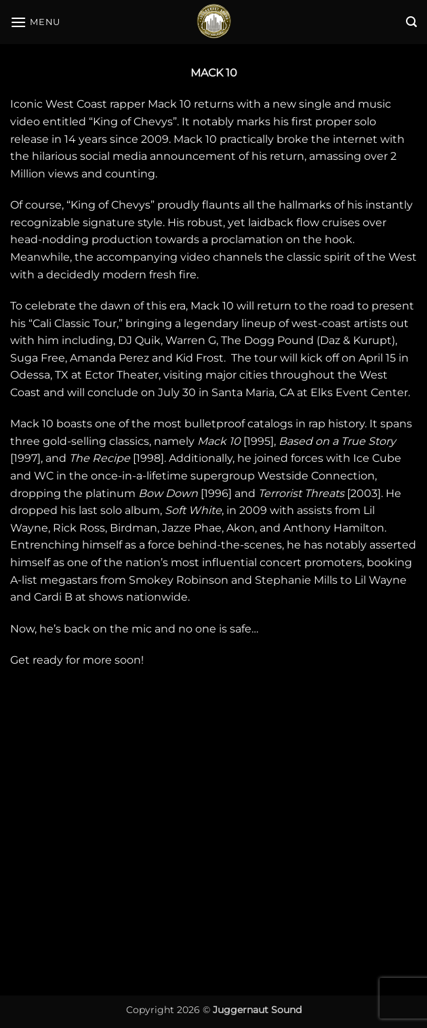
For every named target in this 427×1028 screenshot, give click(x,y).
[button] (35, 22)
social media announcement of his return (192, 156)
